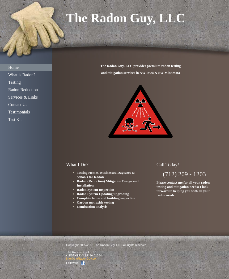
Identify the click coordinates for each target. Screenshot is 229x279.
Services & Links (23, 97)
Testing (14, 82)
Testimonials (19, 112)
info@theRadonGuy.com (82, 258)
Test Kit (15, 119)
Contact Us (17, 104)
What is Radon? (21, 75)
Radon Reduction (23, 89)
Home (13, 67)
